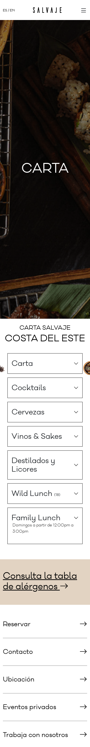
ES (5, 10)
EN (12, 10)
